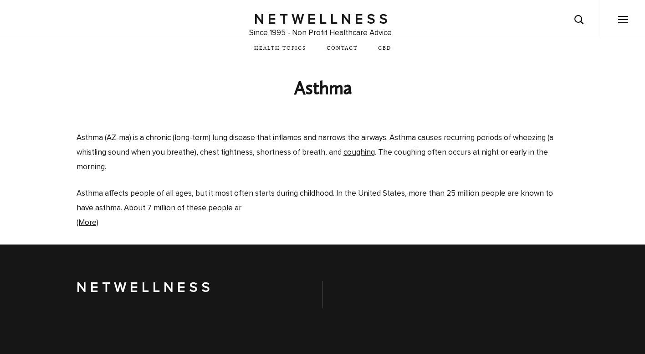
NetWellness (322, 19)
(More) (87, 223)
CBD (384, 49)
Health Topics (280, 49)
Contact (342, 49)
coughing (359, 152)
